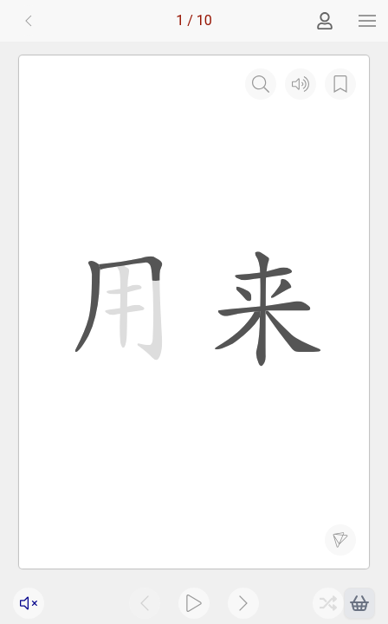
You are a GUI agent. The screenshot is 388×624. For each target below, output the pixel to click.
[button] (367, 21)
